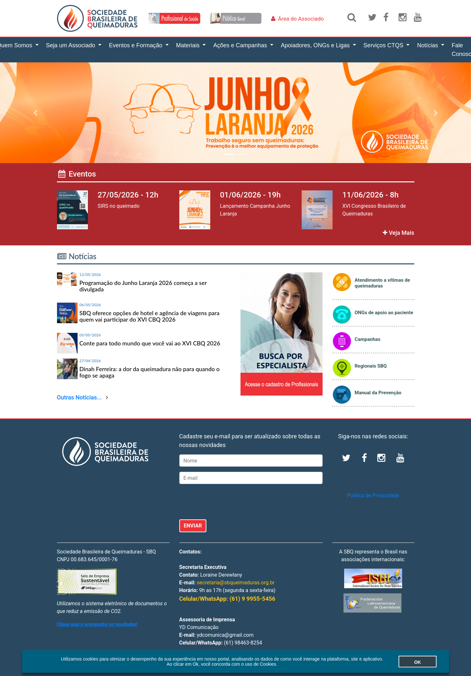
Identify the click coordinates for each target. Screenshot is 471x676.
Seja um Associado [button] (71, 45)
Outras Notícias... (79, 397)
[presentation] (228, 501)
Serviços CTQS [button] (384, 45)
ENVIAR (193, 526)
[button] (35, 112)
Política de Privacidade (373, 495)
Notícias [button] (428, 45)
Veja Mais (398, 232)
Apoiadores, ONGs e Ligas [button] (316, 45)
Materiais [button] (188, 45)
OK (404, 662)
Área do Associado (301, 18)
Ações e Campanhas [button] (240, 45)
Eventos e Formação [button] (136, 45)
